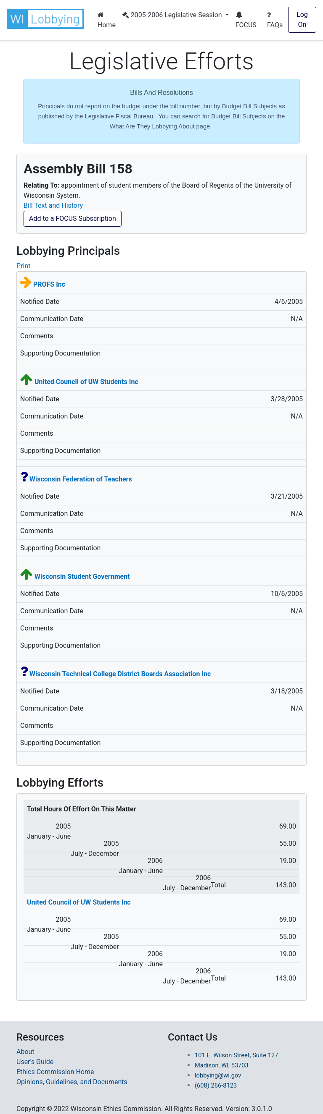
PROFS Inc (49, 284)
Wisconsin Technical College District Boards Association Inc (120, 674)
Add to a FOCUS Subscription (72, 218)
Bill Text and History (53, 205)
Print (23, 266)
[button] (47, 19)
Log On (302, 19)
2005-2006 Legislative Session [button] (173, 15)
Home (107, 20)
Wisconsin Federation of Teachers (80, 479)
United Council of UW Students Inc (86, 382)
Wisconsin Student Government (82, 577)
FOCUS (246, 20)
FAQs (275, 20)
